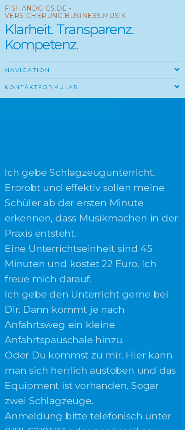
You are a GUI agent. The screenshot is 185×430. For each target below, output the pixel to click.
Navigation (28, 69)
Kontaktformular (42, 87)
